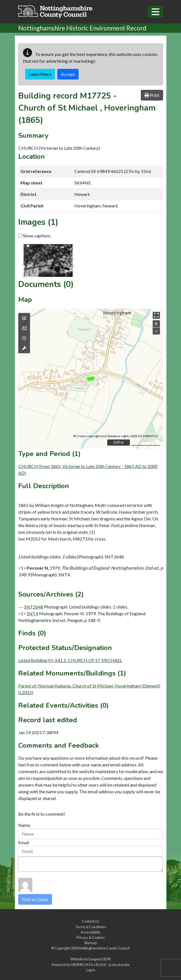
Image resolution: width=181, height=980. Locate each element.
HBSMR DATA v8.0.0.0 (89, 964)
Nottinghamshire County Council (104, 948)
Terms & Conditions (90, 927)
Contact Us (90, 921)
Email (23, 842)
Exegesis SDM (100, 959)
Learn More (40, 74)
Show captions (34, 235)
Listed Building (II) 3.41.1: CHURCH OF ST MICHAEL (70, 660)
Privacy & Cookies (90, 937)
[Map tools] (24, 348)
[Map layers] (24, 318)
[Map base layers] (24, 328)
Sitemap (90, 943)
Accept (68, 74)
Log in (90, 970)
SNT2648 (33, 606)
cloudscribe (120, 964)
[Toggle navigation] (155, 12)
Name (24, 825)
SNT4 (32, 613)
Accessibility (90, 932)
